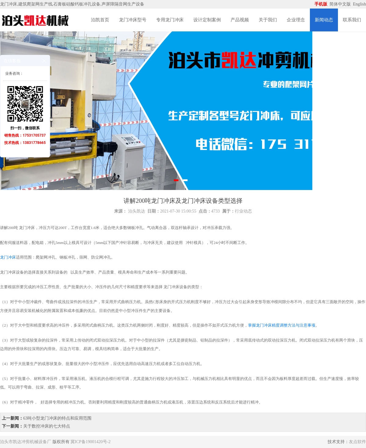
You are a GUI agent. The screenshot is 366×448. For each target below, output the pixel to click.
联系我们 (352, 19)
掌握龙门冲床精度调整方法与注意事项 (281, 325)
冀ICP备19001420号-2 (90, 441)
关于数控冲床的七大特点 (46, 426)
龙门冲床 (8, 257)
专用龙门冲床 (170, 19)
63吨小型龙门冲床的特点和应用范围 (57, 418)
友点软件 (357, 441)
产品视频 (240, 19)
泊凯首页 (100, 19)
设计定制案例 (207, 19)
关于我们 (268, 19)
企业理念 (296, 19)
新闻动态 (324, 19)
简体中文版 (340, 4)
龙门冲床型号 (132, 19)
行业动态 (243, 211)
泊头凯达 (136, 211)
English (359, 4)
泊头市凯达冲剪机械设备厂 (25, 441)
